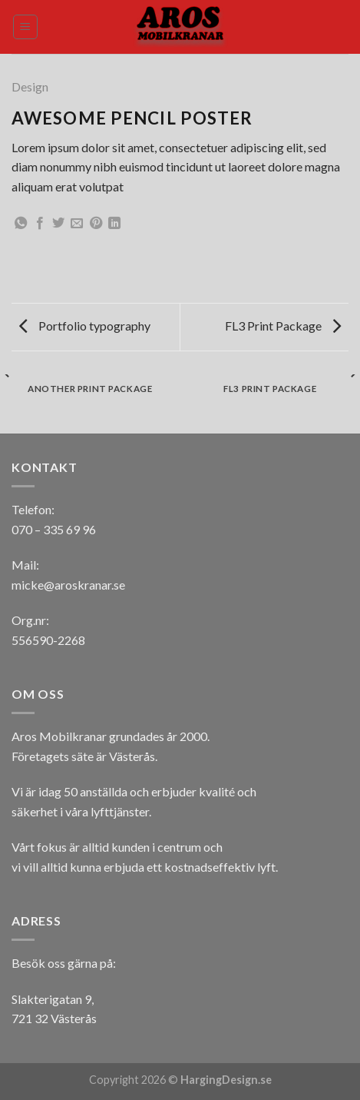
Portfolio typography (84, 325)
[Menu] (25, 27)
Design (30, 86)
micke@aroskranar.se (68, 584)
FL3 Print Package (283, 325)
